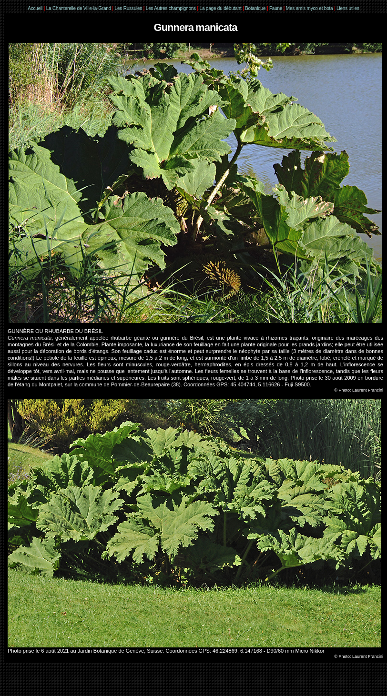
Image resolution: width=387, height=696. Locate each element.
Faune (275, 8)
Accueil (35, 8)
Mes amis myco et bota (309, 8)
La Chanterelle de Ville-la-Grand (79, 8)
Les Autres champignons (171, 8)
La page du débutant (221, 8)
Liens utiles (347, 8)
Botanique (255, 8)
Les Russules (129, 8)
